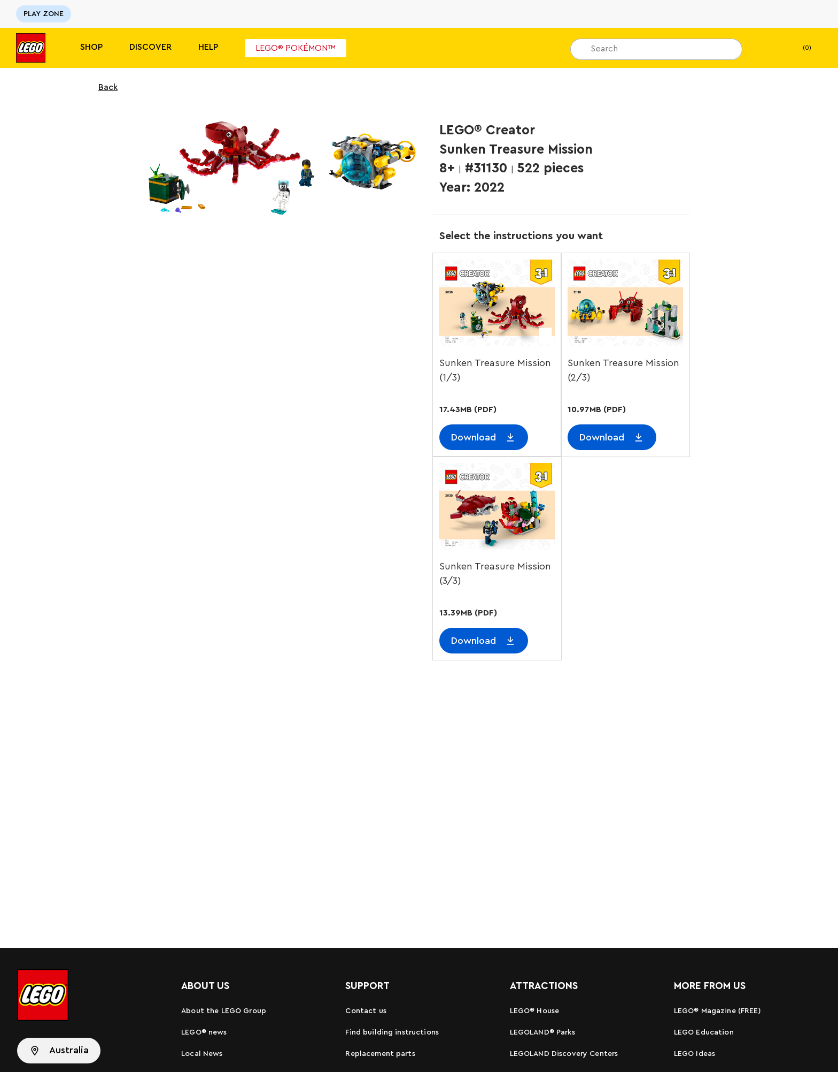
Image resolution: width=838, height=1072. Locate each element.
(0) (798, 48)
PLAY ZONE (44, 14)
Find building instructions (392, 1032)
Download (473, 437)
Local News (201, 1054)
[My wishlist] (766, 48)
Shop (91, 47)
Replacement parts (380, 1054)
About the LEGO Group (223, 1011)
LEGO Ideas (694, 1054)
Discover (150, 47)
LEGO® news (204, 1032)
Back (101, 87)
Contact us (365, 1011)
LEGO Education (704, 1032)
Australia (69, 1050)
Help (208, 47)
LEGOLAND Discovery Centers (564, 1054)
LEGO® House (535, 1011)
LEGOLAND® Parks (542, 1032)
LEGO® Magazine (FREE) (717, 1011)
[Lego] (30, 48)
